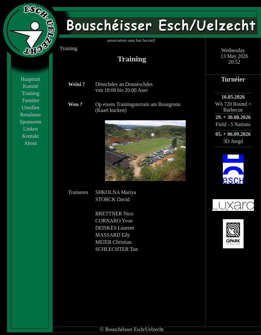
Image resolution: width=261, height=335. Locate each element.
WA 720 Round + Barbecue (233, 107)
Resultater (30, 114)
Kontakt (30, 136)
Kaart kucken (111, 110)
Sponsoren (31, 121)
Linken (30, 129)
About (30, 143)
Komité (30, 86)
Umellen (30, 107)
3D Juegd (233, 141)
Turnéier (30, 100)
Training (30, 93)
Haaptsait (30, 79)
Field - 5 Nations (233, 124)
